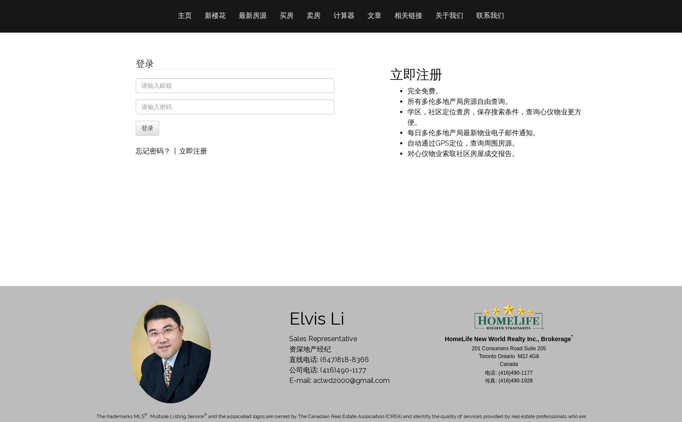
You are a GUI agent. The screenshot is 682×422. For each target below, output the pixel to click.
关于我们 (449, 15)
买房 (287, 15)
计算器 (344, 15)
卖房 (314, 15)
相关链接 (408, 15)
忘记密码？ (153, 151)
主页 (185, 15)
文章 (374, 15)
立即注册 (193, 151)
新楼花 (215, 15)
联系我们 (490, 15)
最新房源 (253, 15)
